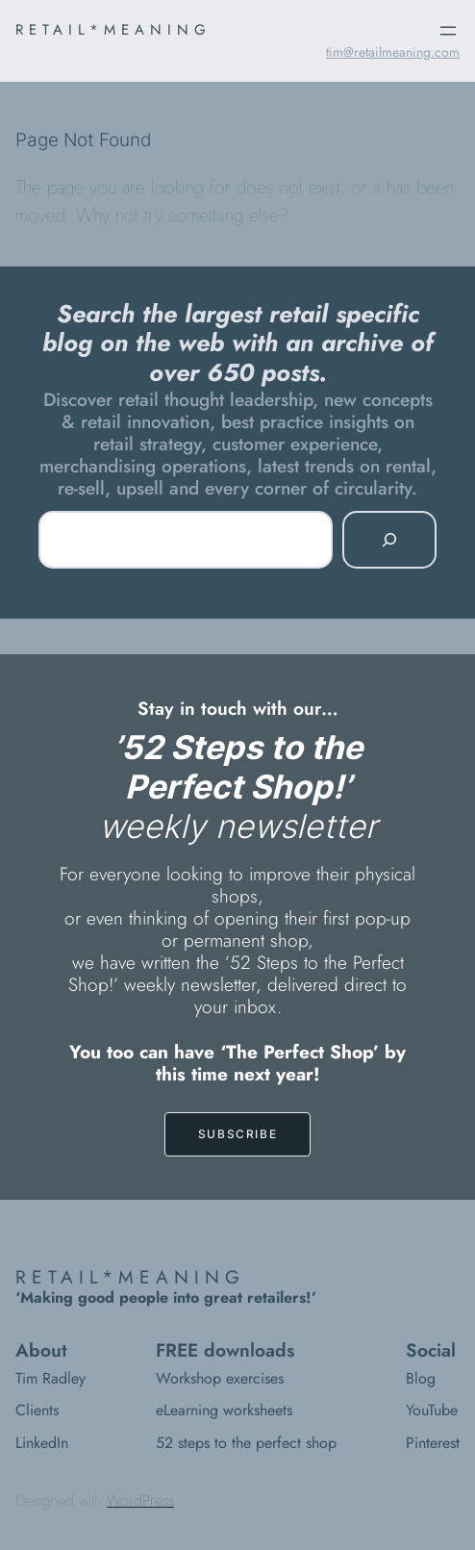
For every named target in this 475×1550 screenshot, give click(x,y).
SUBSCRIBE (237, 1134)
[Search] (389, 540)
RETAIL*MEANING (113, 29)
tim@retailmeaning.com (393, 52)
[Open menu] (448, 30)
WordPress (140, 1500)
